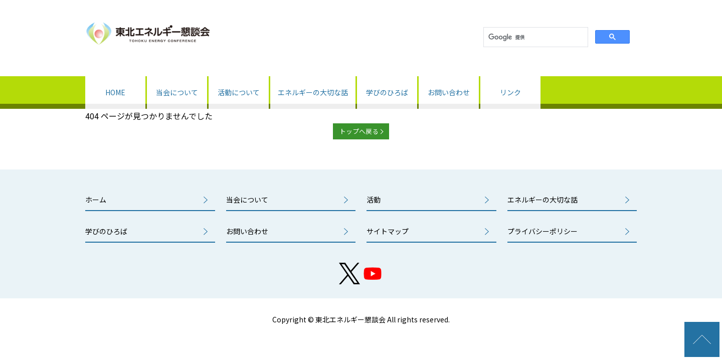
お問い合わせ (449, 92)
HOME (115, 92)
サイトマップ (388, 231)
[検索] (534, 37)
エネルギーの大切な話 (313, 92)
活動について (239, 92)
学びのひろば (387, 92)
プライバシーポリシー (542, 231)
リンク (510, 92)
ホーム (95, 200)
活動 (374, 200)
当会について (177, 92)
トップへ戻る (359, 131)
